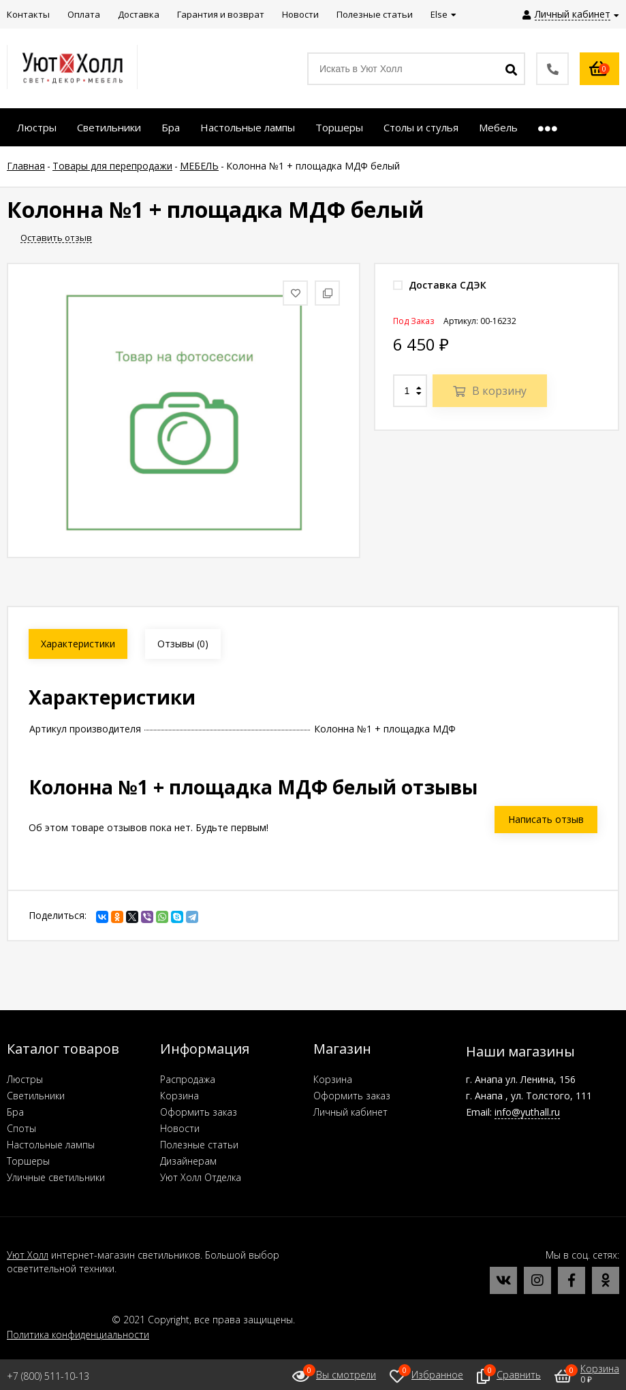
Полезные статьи (199, 1144)
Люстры (25, 1079)
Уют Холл (27, 1254)
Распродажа (187, 1079)
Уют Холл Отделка (200, 1177)
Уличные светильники (56, 1177)
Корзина (179, 1095)
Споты (21, 1128)
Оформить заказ (198, 1111)
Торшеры (28, 1160)
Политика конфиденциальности (78, 1334)
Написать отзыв (546, 819)
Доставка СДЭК (439, 284)
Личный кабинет (350, 1111)
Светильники (36, 1095)
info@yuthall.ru (527, 1111)
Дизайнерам (188, 1160)
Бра (15, 1111)
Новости (180, 1128)
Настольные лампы (51, 1144)
